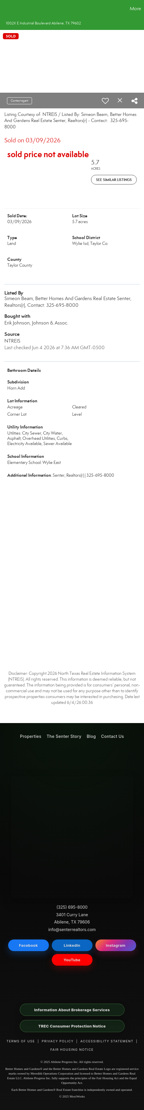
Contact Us (112, 736)
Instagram (116, 945)
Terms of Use (20, 1041)
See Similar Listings (114, 179)
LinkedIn (72, 945)
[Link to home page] (5, 8)
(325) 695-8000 (72, 907)
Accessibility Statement (107, 1041)
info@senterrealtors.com (72, 929)
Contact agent (19, 101)
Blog (91, 736)
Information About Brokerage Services (72, 1009)
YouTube (72, 959)
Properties (30, 736)
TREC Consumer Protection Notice (72, 1026)
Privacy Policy (58, 1041)
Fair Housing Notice (72, 1050)
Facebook (28, 945)
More (135, 9)
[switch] (105, 100)
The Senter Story (64, 736)
